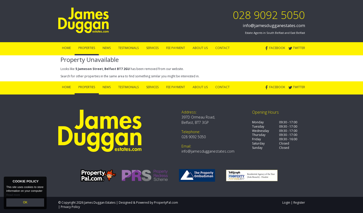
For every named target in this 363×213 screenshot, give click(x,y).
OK (25, 202)
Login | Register (293, 202)
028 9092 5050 (269, 15)
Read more (13, 195)
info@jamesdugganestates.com (274, 25)
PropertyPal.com (166, 202)
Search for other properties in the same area (92, 76)
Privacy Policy (70, 207)
